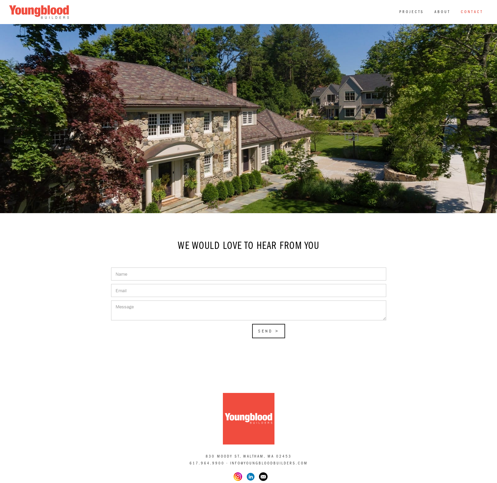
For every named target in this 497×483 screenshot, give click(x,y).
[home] (39, 11)
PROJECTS (411, 12)
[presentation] (163, 337)
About (442, 12)
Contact (472, 12)
